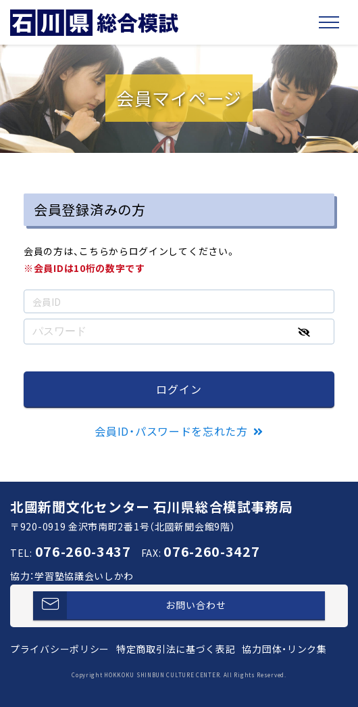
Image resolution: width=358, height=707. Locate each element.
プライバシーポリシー (59, 649)
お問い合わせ (129, 605)
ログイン (179, 389)
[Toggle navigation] (329, 22)
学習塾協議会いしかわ (84, 576)
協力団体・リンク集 (284, 649)
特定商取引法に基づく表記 (175, 649)
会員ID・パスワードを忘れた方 (171, 431)
